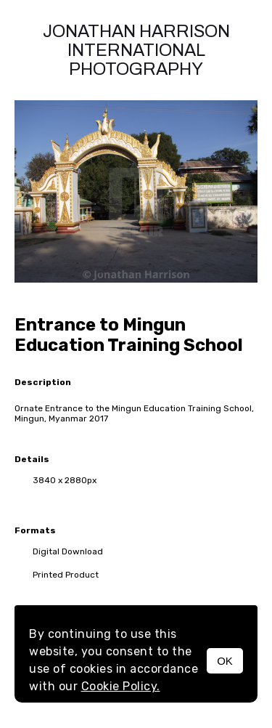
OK (225, 661)
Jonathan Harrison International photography (136, 50)
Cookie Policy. (120, 686)
